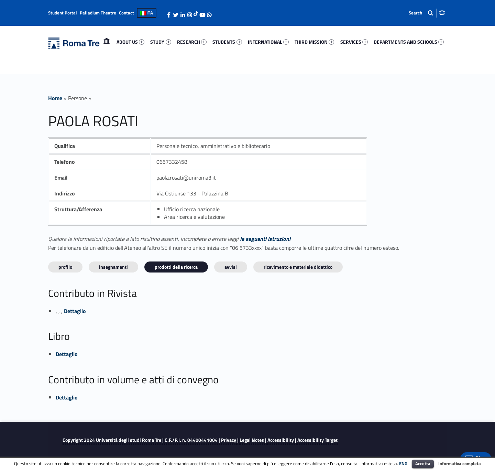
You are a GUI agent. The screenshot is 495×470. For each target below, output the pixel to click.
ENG (403, 463)
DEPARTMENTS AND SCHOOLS (409, 41)
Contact (126, 12)
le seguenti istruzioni (265, 239)
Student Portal (62, 12)
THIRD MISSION (314, 41)
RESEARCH (192, 41)
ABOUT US (130, 41)
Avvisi (230, 266)
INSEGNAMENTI (113, 266)
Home (106, 42)
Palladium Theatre (98, 12)
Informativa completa (459, 463)
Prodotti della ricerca (176, 266)
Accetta (422, 463)
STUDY (160, 41)
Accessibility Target (317, 440)
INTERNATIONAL (268, 41)
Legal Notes (252, 440)
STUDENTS (227, 41)
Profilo (65, 266)
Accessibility (280, 440)
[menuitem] (106, 42)
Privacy (228, 440)
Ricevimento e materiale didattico (298, 266)
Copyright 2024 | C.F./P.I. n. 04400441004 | (142, 440)
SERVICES (354, 41)
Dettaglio (75, 311)
